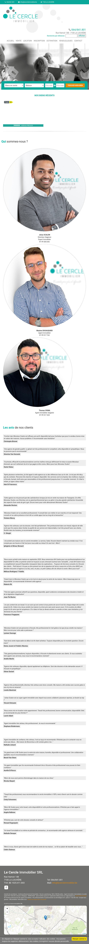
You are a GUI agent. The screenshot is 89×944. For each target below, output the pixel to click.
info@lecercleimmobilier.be (27, 2)
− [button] (7, 912)
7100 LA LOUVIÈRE (47, 2)
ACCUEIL (10, 40)
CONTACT (78, 40)
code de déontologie (80, 896)
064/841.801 (9, 2)
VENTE (18, 40)
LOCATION (27, 40)
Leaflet (84, 933)
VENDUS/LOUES (65, 40)
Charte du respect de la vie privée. (37, 899)
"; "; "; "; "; (34, 85)
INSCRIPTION (39, 40)
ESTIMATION (52, 40)
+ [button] (7, 909)
